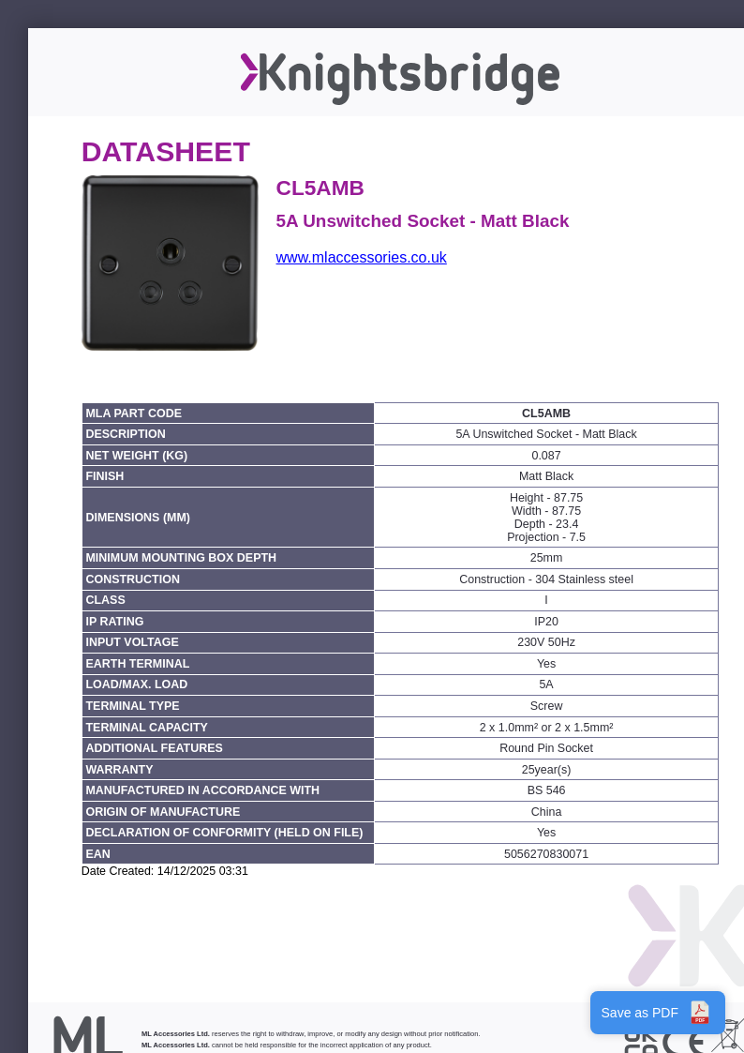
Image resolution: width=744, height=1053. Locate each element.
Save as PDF (658, 1013)
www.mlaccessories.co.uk (361, 257)
